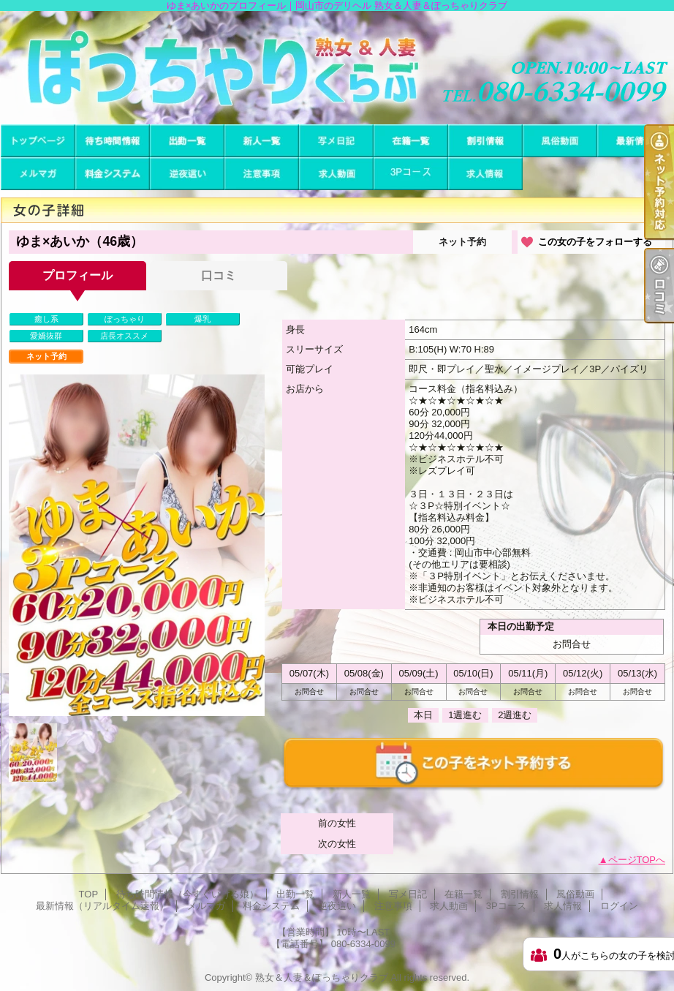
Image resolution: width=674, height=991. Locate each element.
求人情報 (485, 173)
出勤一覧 (187, 140)
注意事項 (261, 173)
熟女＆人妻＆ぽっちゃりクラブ (321, 977)
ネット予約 (462, 241)
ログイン (619, 905)
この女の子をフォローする (595, 241)
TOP (38, 140)
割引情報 (485, 140)
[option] (137, 545)
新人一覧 (261, 140)
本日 (423, 714)
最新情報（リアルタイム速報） (634, 140)
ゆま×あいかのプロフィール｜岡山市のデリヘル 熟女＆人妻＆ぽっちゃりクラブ (337, 67)
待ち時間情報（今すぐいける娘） (112, 140)
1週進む (465, 714)
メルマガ (38, 173)
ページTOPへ (637, 859)
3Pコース (411, 173)
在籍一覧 (411, 140)
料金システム (112, 173)
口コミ (218, 275)
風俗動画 (560, 140)
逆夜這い (187, 173)
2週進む (514, 714)
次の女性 (337, 843)
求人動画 (336, 173)
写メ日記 (336, 140)
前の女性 (337, 823)
